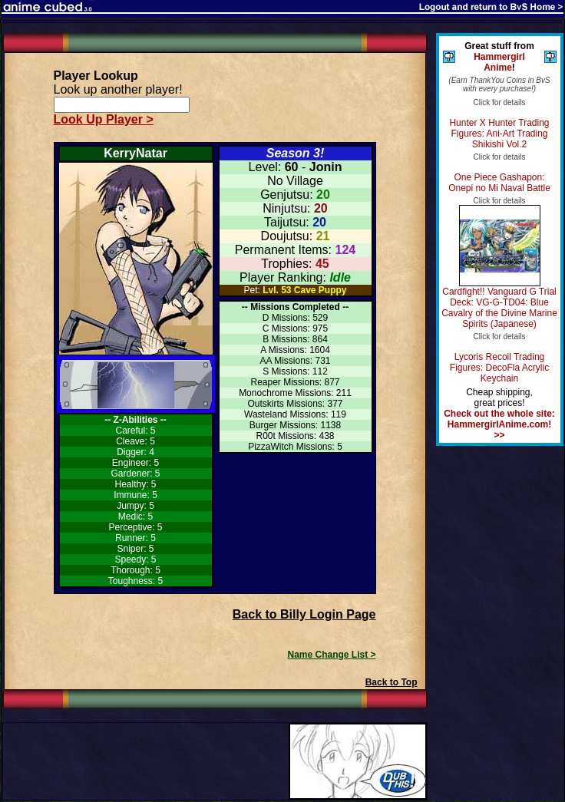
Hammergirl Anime (499, 62)
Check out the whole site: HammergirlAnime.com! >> (499, 424)
